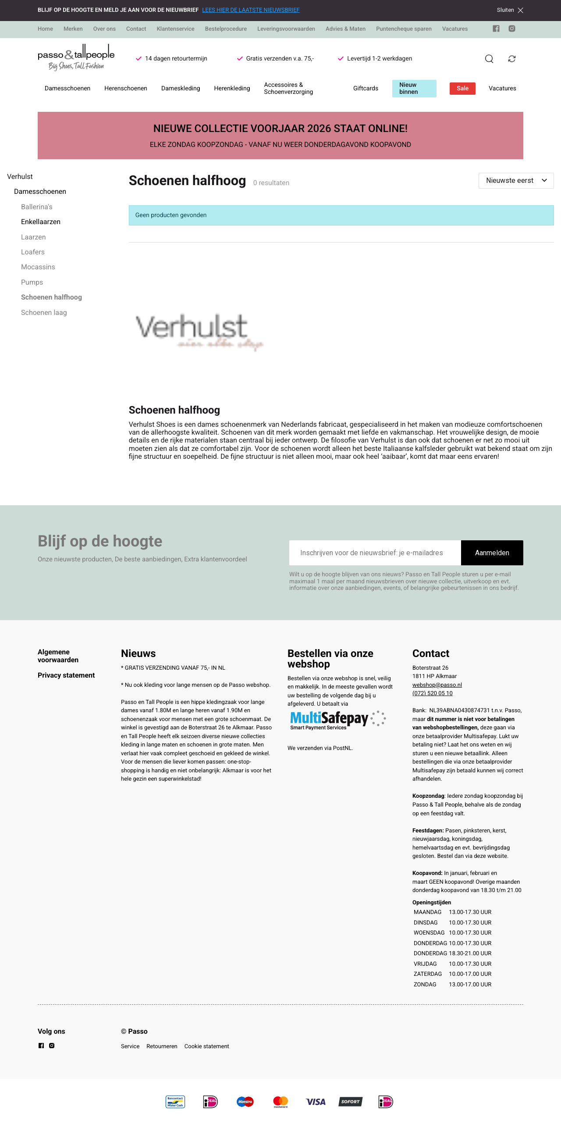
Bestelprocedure (226, 29)
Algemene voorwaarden (58, 656)
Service (130, 1046)
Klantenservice (176, 29)
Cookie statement (207, 1046)
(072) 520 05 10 (432, 693)
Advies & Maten (346, 29)
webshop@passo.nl (437, 685)
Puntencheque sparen (404, 29)
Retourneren (161, 1046)
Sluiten (510, 10)
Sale (463, 88)
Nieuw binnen (408, 89)
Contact (136, 29)
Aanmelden (492, 553)
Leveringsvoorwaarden (286, 29)
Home (45, 29)
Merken (73, 29)
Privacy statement (66, 675)
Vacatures (455, 29)
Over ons (104, 29)
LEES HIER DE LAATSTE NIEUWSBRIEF (250, 10)
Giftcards (365, 88)
